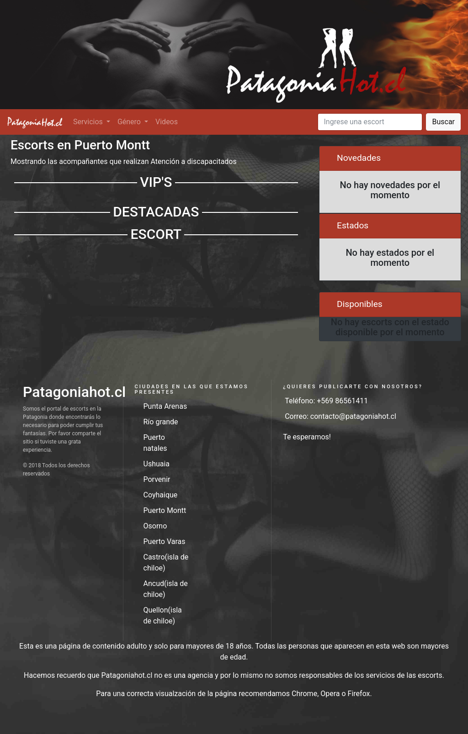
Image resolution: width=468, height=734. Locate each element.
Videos (166, 121)
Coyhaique (161, 495)
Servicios (89, 121)
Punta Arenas (165, 406)
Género (130, 121)
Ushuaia (157, 463)
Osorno (155, 526)
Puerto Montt (165, 510)
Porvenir (157, 479)
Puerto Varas (165, 541)
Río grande (161, 421)
